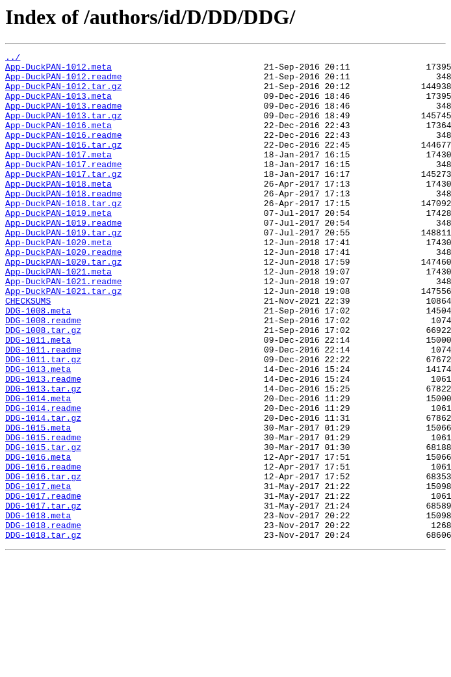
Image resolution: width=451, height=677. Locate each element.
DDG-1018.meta (38, 609)
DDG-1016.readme (43, 550)
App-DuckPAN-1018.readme (63, 222)
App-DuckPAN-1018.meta (58, 211)
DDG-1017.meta (38, 573)
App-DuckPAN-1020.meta (58, 281)
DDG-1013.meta (38, 433)
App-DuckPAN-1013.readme (63, 117)
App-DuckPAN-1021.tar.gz (63, 339)
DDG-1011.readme (43, 410)
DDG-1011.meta (38, 398)
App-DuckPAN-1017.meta (58, 175)
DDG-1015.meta (38, 503)
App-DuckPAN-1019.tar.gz (63, 269)
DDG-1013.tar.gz (43, 456)
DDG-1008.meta (38, 363)
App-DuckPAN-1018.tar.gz (63, 234)
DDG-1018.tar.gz (43, 632)
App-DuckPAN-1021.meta (58, 316)
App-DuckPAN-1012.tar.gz (63, 94)
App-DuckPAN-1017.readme (63, 187)
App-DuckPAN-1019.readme (63, 257)
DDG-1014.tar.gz (43, 492)
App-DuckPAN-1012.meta (58, 70)
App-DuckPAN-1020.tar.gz (63, 304)
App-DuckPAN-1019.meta (58, 246)
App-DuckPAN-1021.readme (63, 328)
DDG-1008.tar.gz (43, 386)
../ (12, 58)
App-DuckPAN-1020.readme (63, 293)
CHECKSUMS (28, 351)
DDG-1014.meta (38, 468)
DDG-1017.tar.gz (43, 597)
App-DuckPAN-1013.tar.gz (63, 129)
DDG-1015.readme (43, 515)
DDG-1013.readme (43, 445)
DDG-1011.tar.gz (43, 421)
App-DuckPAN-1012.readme (63, 82)
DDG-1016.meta (38, 538)
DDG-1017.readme (43, 585)
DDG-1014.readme (43, 480)
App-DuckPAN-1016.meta (58, 140)
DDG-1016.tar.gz (43, 562)
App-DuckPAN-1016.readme (63, 152)
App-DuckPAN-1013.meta (58, 105)
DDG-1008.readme (43, 374)
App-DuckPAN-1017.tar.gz (63, 199)
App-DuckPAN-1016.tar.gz (63, 164)
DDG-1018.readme (43, 620)
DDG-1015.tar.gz (43, 527)
